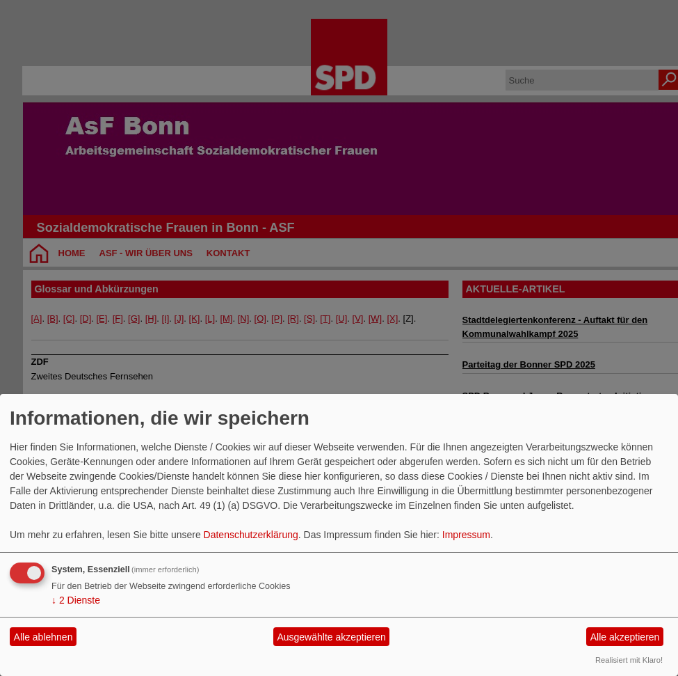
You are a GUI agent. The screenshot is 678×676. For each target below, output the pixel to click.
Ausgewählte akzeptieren (331, 637)
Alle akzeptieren (625, 637)
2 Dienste (75, 600)
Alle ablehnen (43, 637)
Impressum (466, 534)
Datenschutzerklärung (251, 534)
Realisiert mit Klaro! (629, 660)
